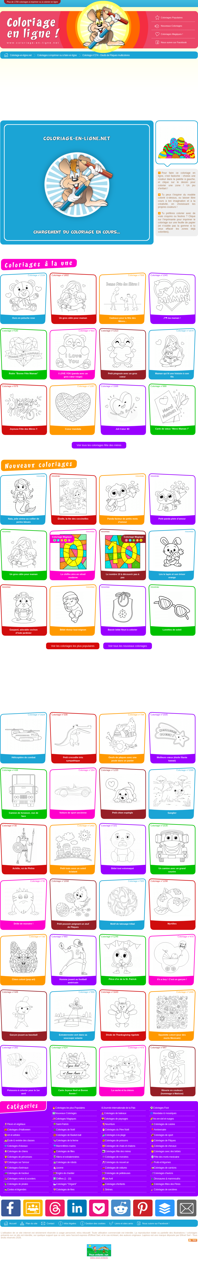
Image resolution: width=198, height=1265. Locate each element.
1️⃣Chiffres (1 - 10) (62, 1178)
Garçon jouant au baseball (24, 1035)
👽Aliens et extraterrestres (66, 1156)
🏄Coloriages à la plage (114, 1135)
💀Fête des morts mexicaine (165, 1156)
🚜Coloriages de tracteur (16, 1173)
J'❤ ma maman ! (172, 318)
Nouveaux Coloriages (171, 26)
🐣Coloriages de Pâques (163, 1140)
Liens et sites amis (124, 1223)
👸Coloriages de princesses (18, 1156)
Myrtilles (172, 923)
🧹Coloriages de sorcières (164, 1189)
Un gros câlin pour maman (73, 318)
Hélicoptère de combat (24, 757)
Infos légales (70, 1223)
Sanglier (172, 813)
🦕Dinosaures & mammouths (165, 1178)
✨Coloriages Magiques (64, 1118)
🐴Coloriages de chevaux (163, 1146)
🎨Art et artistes (12, 1135)
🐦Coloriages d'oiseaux (16, 1146)
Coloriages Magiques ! (172, 34)
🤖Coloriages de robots (64, 1162)
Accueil (12, 1223)
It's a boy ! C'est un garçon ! (172, 979)
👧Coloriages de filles (64, 1151)
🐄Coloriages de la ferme (65, 1140)
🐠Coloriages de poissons (115, 1140)
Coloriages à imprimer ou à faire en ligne (57, 55)
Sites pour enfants (99, 1257)
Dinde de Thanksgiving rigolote (122, 1035)
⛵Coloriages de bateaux (113, 1113)
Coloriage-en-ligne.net (21, 55)
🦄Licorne (58, 1167)
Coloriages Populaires (172, 17)
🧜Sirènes (107, 1189)
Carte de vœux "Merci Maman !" (172, 429)
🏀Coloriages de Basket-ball (67, 1135)
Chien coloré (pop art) (23, 979)
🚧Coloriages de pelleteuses (116, 1173)
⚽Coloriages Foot (159, 1107)
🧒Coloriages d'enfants (113, 1184)
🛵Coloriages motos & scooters (19, 1178)
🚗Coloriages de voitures (114, 1167)
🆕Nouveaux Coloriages (64, 1113)
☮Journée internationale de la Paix (118, 1107)
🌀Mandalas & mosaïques (163, 1113)
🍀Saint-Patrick (60, 1124)
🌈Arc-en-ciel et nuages (162, 1118)
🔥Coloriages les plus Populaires (68, 1107)
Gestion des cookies (95, 1223)
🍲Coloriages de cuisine (163, 1124)
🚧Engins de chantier (63, 1173)
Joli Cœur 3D (122, 429)
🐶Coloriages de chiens (16, 1151)
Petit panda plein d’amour (171, 519)
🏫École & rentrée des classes (19, 1140)
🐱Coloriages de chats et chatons (118, 1146)
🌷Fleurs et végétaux (14, 1124)
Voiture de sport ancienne (72, 812)
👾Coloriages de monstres (115, 1156)
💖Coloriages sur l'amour (16, 1162)
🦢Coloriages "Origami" (65, 1184)
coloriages (192, 1233)
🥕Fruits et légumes (161, 1162)
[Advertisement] (99, 90)
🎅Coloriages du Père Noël (115, 1129)
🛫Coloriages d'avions (162, 1173)
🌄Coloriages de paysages (114, 1118)
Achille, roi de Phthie (24, 868)
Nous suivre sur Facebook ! (155, 1223)
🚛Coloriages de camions (163, 1167)
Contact (50, 1223)
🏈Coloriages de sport (162, 1135)
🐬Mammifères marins (64, 1146)
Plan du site (31, 1223)
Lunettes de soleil (172, 629)
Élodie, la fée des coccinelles (73, 519)
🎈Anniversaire (158, 1129)
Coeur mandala (73, 429)
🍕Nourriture (108, 1124)
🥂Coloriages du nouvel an (115, 1162)
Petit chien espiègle (122, 812)
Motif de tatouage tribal (122, 924)
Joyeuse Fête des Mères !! (23, 429)
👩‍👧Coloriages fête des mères (116, 1151)
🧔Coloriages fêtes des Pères (165, 1184)
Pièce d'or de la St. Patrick (122, 979)
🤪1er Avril (107, 1178)
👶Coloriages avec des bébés (166, 1151)
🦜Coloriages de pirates (16, 1184)
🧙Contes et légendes (15, 1189)
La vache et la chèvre (122, 1090)
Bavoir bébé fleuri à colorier (122, 629)
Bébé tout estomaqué (122, 868)
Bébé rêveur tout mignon (73, 629)
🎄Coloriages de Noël (64, 1129)
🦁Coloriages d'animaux (16, 1167)
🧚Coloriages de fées (64, 1189)
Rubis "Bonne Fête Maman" (23, 373)
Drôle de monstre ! (23, 923)
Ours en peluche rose (23, 318)
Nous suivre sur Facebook (174, 42)
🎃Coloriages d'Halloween (17, 1129)
